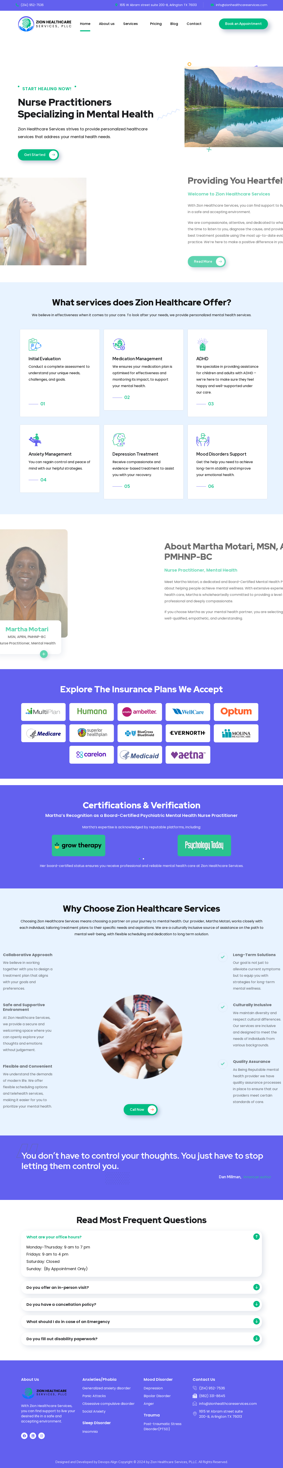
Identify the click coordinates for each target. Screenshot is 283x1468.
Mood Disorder (158, 1379)
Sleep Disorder (96, 1422)
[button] (139, 858)
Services (130, 23)
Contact (194, 23)
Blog (174, 23)
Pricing (156, 23)
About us (107, 23)
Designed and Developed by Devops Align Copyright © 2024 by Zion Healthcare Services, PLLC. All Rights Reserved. (141, 1462)
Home (85, 23)
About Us (30, 1379)
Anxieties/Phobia (99, 1379)
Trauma (152, 1415)
